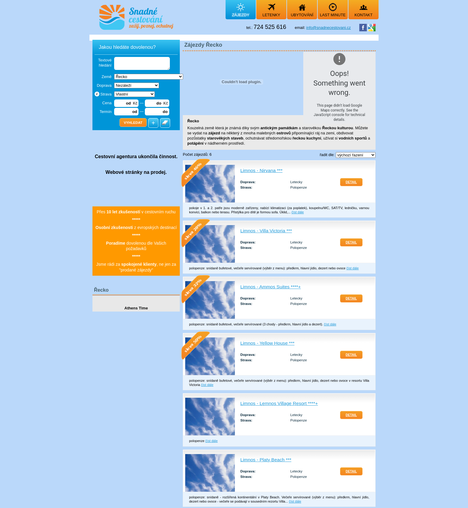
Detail (351, 182)
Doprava (104, 85)
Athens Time (136, 308)
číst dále (298, 212)
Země (106, 76)
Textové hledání (105, 62)
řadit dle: (328, 154)
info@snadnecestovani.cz (328, 27)
